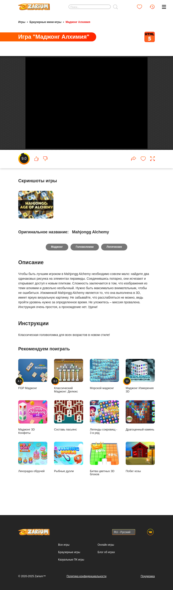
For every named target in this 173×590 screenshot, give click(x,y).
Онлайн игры (106, 544)
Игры (21, 22)
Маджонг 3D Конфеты (32, 430)
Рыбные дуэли (68, 469)
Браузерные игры (69, 552)
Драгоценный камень (140, 428)
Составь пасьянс (68, 428)
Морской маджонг (104, 387)
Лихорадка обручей (32, 469)
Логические (114, 259)
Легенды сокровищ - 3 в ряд (104, 430)
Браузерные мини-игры (45, 22)
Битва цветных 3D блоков (104, 471)
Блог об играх (106, 552)
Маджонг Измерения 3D (140, 389)
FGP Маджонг (32, 387)
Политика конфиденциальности (86, 576)
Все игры (63, 544)
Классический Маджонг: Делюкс (68, 389)
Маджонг (57, 259)
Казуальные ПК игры (71, 559)
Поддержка (148, 576)
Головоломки (84, 259)
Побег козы (140, 469)
